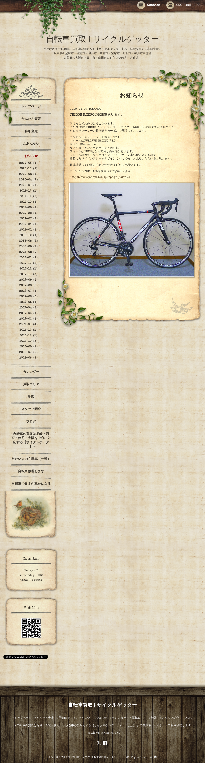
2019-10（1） (29, 202)
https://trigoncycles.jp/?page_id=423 (100, 177)
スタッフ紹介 (31, 409)
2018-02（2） (29, 252)
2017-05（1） (29, 302)
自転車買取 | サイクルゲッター (102, 40)
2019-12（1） (29, 191)
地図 (31, 397)
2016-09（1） (29, 346)
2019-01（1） (29, 230)
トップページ (31, 106)
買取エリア (31, 384)
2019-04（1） (29, 224)
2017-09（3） (29, 280)
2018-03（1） (29, 246)
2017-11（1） (29, 269)
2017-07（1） (29, 291)
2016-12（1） (29, 330)
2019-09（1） (29, 207)
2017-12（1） (29, 263)
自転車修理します (31, 471)
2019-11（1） (29, 196)
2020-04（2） (29, 179)
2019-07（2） (29, 218)
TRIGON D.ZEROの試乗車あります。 (97, 115)
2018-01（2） (29, 257)
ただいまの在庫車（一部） (31, 459)
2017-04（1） (29, 307)
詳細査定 (31, 131)
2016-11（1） (29, 335)
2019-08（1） (29, 213)
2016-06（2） (29, 358)
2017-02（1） (29, 319)
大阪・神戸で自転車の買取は (64, 757)
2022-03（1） (29, 163)
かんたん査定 (31, 119)
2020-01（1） (29, 185)
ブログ (31, 422)
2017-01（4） (29, 324)
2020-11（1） (29, 168)
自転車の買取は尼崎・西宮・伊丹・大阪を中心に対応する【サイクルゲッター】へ (31, 440)
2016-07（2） (29, 352)
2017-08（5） (29, 285)
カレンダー (31, 372)
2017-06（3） (29, 296)
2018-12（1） (29, 235)
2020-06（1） (29, 174)
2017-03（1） (29, 313)
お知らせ (31, 156)
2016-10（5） (29, 341)
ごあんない (31, 144)
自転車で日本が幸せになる (31, 484)
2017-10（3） (29, 274)
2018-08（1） (29, 241)
